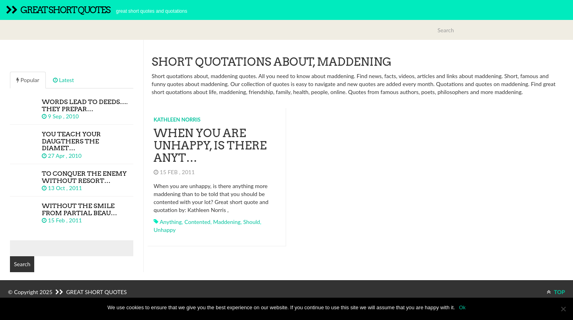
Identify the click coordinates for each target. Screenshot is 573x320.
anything (171, 221)
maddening (226, 221)
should (251, 221)
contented (197, 221)
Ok (462, 307)
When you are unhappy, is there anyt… (210, 145)
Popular (27, 80)
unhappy (164, 229)
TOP (556, 292)
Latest (63, 80)
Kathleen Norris (177, 119)
